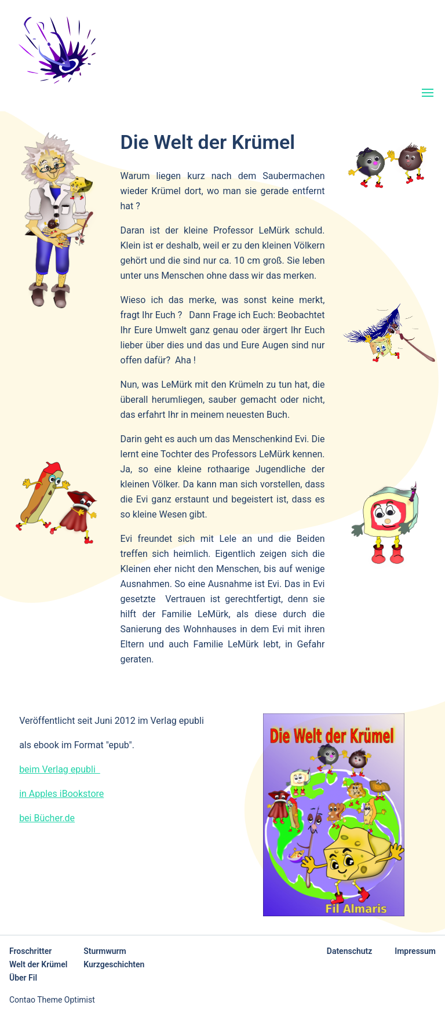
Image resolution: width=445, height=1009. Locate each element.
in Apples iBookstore (61, 793)
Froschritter (30, 951)
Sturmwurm (104, 951)
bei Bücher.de (47, 818)
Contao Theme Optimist (52, 999)
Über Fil (23, 977)
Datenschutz (350, 951)
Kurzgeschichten (113, 964)
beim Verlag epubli (59, 769)
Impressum (415, 951)
